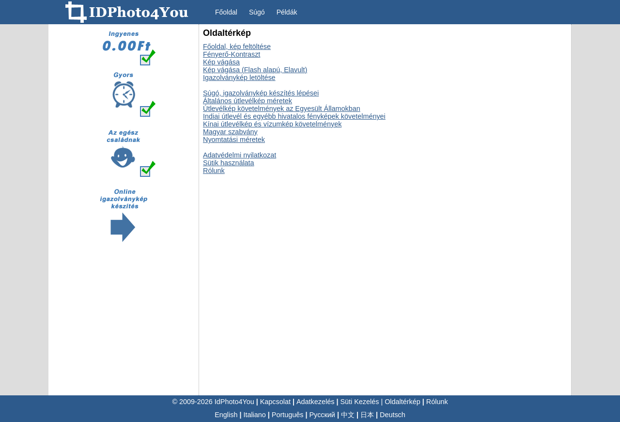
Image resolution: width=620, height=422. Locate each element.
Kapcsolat (275, 402)
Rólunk (214, 170)
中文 (348, 415)
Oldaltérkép (402, 402)
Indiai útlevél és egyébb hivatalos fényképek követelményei (294, 116)
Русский (322, 415)
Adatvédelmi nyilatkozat (239, 155)
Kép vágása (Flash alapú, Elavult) (255, 70)
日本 (367, 415)
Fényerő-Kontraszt (231, 54)
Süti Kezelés (359, 402)
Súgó (257, 12)
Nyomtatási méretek (234, 139)
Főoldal (226, 12)
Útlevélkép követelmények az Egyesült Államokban (281, 108)
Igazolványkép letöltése (239, 77)
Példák (287, 12)
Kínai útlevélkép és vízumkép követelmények (272, 124)
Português (288, 415)
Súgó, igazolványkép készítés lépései (261, 93)
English (226, 415)
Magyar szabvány (230, 132)
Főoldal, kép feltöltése (237, 46)
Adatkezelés (315, 402)
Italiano (254, 415)
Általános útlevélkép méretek (247, 101)
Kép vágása (221, 62)
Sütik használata (228, 163)
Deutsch (392, 415)
